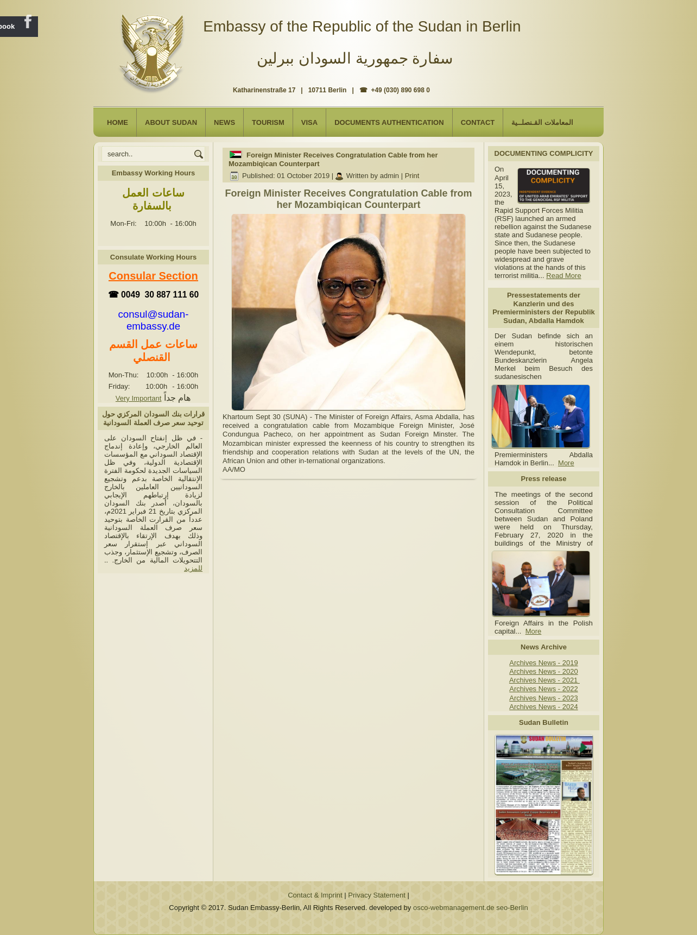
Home (117, 122)
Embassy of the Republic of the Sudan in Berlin (362, 26)
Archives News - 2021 (544, 680)
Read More (563, 275)
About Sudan (171, 122)
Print (412, 176)
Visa (309, 122)
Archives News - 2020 (543, 671)
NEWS (224, 122)
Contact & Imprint (315, 895)
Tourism (268, 122)
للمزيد (193, 568)
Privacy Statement (376, 895)
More (566, 463)
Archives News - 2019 (543, 663)
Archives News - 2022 (543, 689)
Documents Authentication (389, 122)
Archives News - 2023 (543, 698)
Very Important (139, 398)
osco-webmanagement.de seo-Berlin (470, 908)
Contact (478, 122)
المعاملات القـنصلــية (542, 122)
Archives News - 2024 (543, 707)
